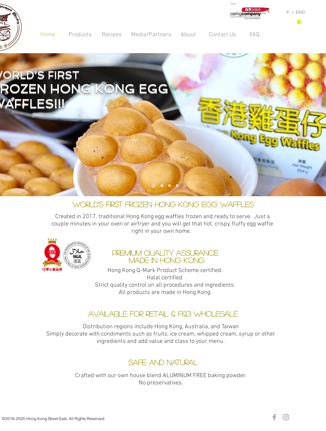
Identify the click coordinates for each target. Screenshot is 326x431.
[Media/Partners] (151, 35)
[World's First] (153, 186)
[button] (299, 21)
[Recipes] (112, 35)
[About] (188, 35)
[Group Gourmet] (162, 186)
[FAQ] (254, 35)
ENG (300, 12)
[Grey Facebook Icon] (274, 417)
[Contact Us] (222, 35)
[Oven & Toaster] (169, 186)
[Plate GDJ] (177, 186)
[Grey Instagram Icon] (286, 417)
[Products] (80, 35)
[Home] (48, 35)
